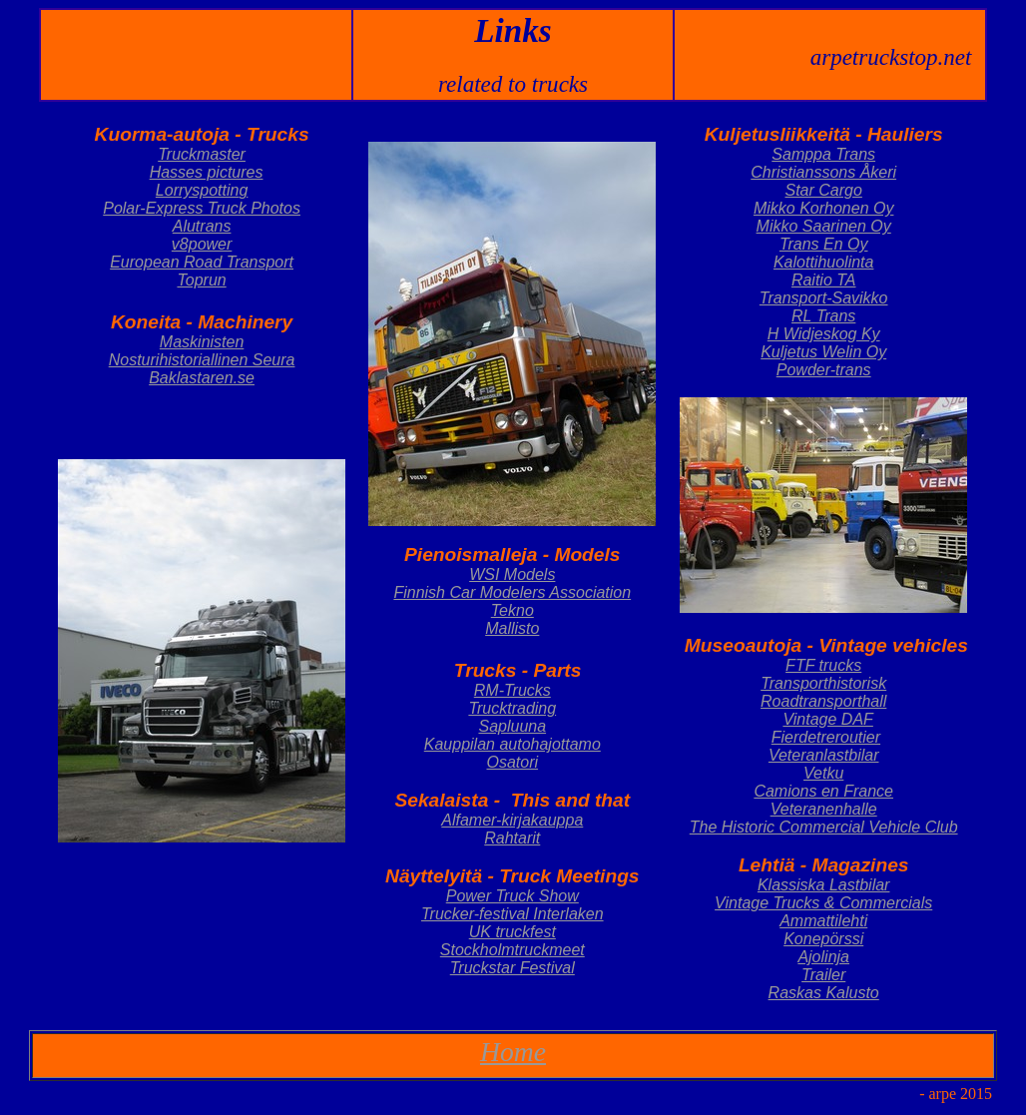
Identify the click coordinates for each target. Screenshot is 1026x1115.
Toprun (201, 280)
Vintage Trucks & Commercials (823, 902)
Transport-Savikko (824, 297)
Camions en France (823, 791)
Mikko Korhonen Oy (824, 208)
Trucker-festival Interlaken (512, 913)
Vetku (823, 773)
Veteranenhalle (823, 809)
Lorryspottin (198, 190)
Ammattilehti (823, 920)
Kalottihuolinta (823, 262)
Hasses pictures (206, 172)
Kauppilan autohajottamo (512, 744)
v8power (202, 244)
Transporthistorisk (823, 683)
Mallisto (512, 628)
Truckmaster (202, 154)
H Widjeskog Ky (824, 333)
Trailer (823, 974)
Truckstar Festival (512, 967)
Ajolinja (823, 956)
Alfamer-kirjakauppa (512, 820)
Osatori (512, 762)
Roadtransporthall (823, 701)
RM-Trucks (512, 690)
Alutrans (202, 226)
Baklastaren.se (202, 377)
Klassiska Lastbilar (824, 884)
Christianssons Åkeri (823, 172)
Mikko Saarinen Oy (824, 226)
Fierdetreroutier (825, 737)
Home (513, 1051)
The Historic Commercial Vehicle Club (824, 827)
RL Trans (823, 315)
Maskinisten (202, 341)
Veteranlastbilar (824, 755)
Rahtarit (512, 838)
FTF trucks (823, 665)
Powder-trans (823, 369)
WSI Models (512, 574)
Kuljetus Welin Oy (823, 351)
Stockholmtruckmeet (512, 949)
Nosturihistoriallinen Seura (202, 359)
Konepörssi (823, 938)
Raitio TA (823, 280)
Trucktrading (512, 708)
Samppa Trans (823, 154)
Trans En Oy (823, 244)
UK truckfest (512, 931)
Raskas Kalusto (824, 992)
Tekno (512, 610)
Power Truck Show (512, 895)
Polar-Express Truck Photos (201, 208)
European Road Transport (201, 262)
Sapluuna (512, 726)
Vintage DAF (827, 719)
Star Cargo (823, 190)
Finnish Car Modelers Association (512, 592)
